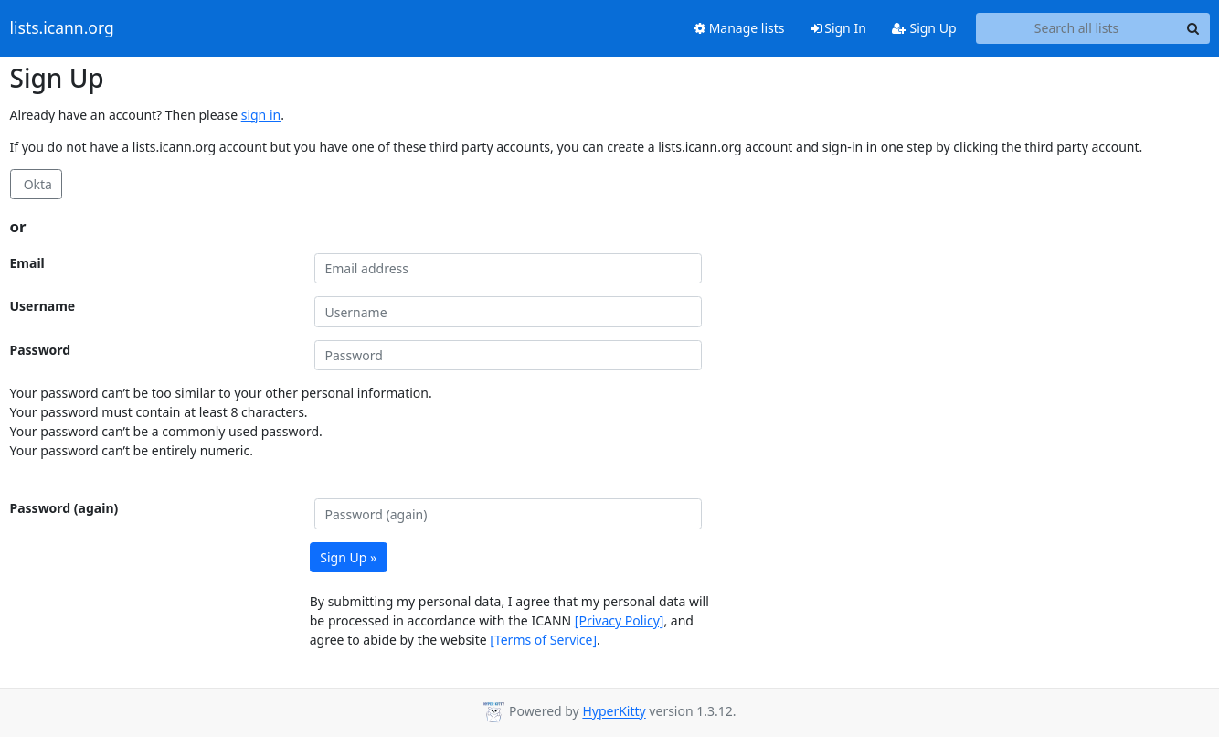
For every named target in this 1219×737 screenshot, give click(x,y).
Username (43, 306)
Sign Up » (348, 557)
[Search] (1193, 28)
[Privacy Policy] (619, 620)
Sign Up (924, 28)
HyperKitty (613, 712)
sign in (261, 114)
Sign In (838, 28)
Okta (36, 184)
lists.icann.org (62, 28)
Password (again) (64, 508)
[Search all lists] (1077, 28)
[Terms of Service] (543, 639)
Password (40, 349)
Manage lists (739, 28)
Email (27, 263)
